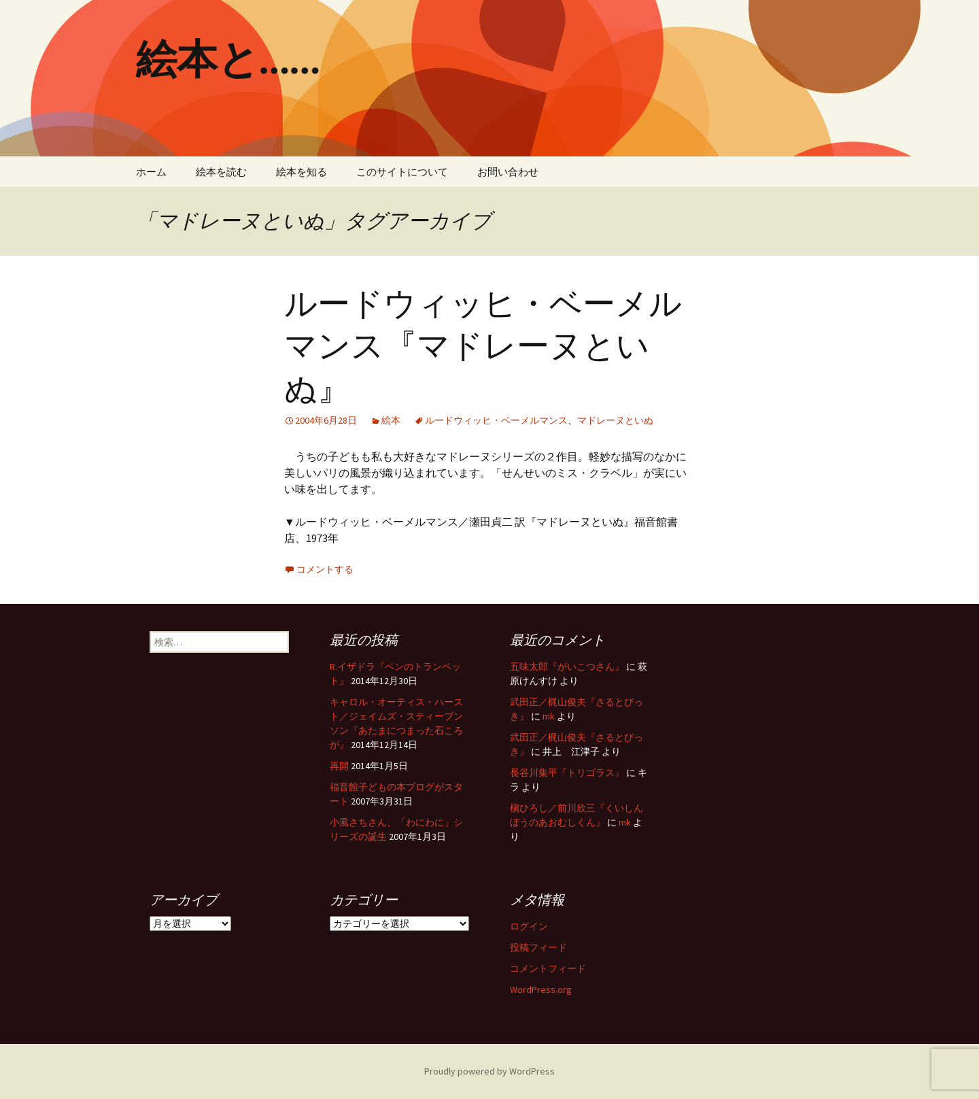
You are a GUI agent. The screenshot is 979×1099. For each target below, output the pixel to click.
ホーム (151, 171)
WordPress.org (541, 989)
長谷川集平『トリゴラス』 (567, 772)
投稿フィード (538, 947)
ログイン (529, 926)
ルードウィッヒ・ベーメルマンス (496, 420)
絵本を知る (301, 171)
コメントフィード (548, 968)
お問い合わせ (507, 171)
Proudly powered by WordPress (489, 1071)
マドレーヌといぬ (615, 420)
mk (549, 716)
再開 (339, 766)
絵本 (390, 420)
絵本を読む (221, 171)
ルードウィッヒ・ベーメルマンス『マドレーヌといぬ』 (483, 346)
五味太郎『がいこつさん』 (567, 666)
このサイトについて (402, 171)
